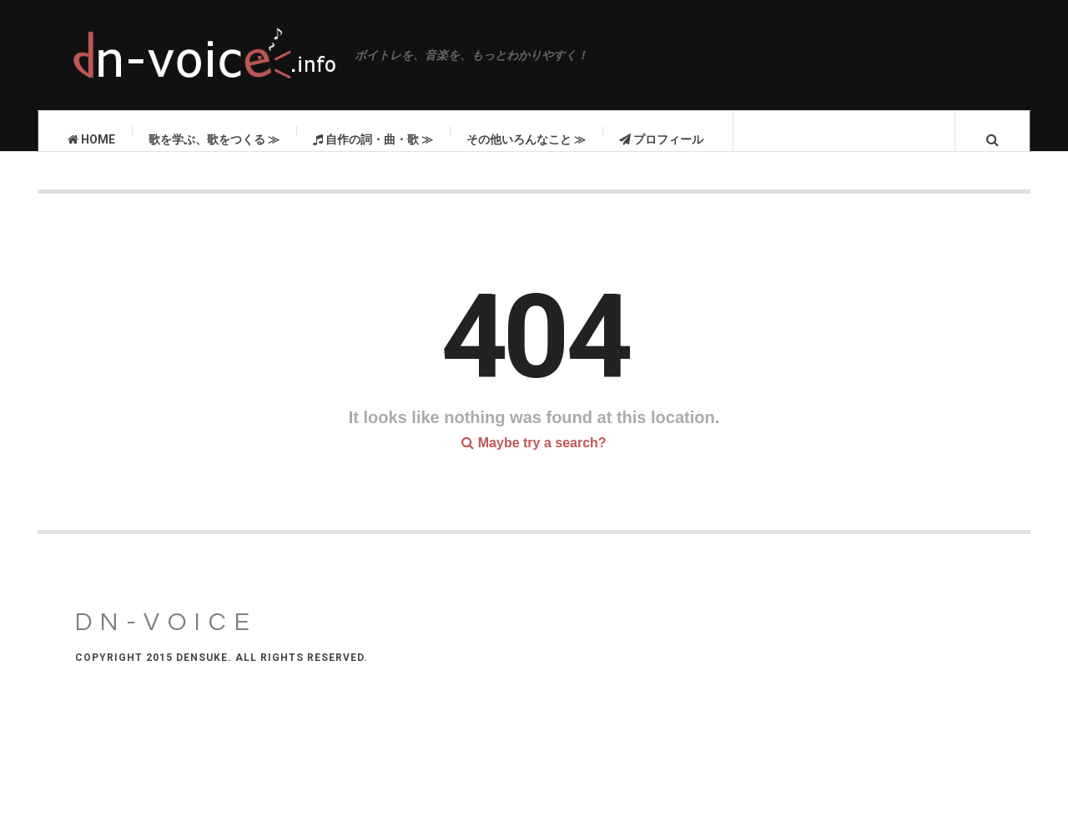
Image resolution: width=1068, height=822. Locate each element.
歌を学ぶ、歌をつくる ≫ (214, 139)
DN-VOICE (166, 639)
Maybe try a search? (533, 459)
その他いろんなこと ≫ (526, 139)
